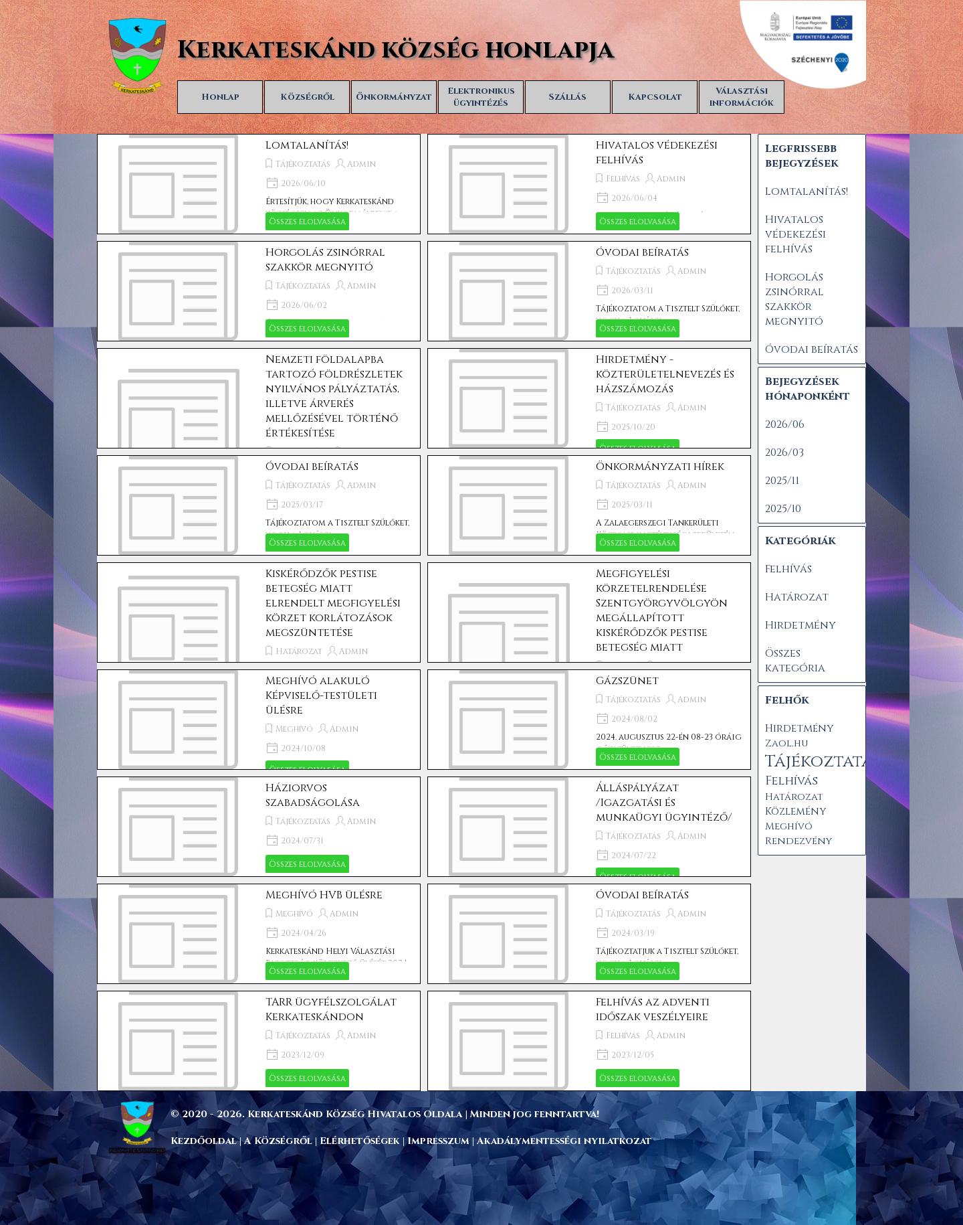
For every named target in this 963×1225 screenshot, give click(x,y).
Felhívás (623, 178)
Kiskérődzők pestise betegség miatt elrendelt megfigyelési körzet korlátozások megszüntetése (333, 603)
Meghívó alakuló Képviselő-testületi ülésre (321, 695)
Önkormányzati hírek (660, 466)
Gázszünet (627, 680)
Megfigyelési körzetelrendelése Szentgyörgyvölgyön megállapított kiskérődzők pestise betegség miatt (662, 610)
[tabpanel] (512, 1114)
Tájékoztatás (303, 164)
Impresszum (439, 1141)
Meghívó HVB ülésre (324, 895)
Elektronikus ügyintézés (481, 97)
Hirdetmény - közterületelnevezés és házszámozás (665, 374)
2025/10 (783, 508)
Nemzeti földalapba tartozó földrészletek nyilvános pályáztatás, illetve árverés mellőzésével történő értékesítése (334, 396)
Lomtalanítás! (306, 145)
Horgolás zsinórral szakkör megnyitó (325, 259)
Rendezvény (798, 841)
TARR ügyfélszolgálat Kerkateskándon (331, 1009)
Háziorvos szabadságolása (312, 795)
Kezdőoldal (204, 1141)
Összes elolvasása (307, 221)
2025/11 (782, 480)
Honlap (220, 97)
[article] (259, 184)
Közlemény (795, 812)
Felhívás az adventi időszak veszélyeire (653, 1009)
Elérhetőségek (360, 1141)
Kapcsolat (655, 97)
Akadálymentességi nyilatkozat (564, 1141)
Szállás (567, 97)
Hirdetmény (800, 625)
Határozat (299, 651)
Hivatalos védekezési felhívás (795, 234)
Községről (307, 97)
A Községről (278, 1141)
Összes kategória (795, 660)
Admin (361, 164)
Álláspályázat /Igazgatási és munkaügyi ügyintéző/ (664, 803)
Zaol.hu (786, 743)
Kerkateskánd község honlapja (395, 50)
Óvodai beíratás (642, 252)
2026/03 (784, 452)
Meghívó (294, 729)
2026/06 (785, 424)
